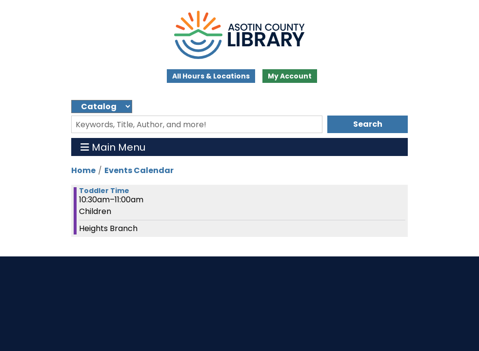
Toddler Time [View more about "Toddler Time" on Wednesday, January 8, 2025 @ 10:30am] (104, 190)
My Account (290, 76)
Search (367, 124)
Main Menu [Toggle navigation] (112, 147)
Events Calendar (139, 170)
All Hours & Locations (211, 76)
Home (83, 170)
